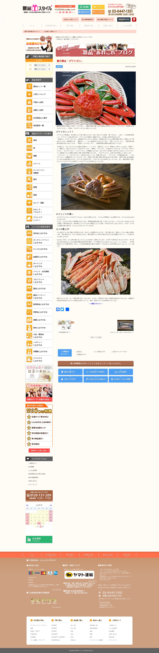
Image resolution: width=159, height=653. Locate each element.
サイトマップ (131, 1)
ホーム (32, 25)
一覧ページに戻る (95, 337)
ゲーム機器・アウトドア (38, 640)
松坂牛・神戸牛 (35, 631)
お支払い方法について (71, 19)
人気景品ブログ (81, 354)
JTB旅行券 (34, 634)
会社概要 (122, 1)
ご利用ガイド (115, 1)
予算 (30, 65)
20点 (72, 637)
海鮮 (32, 628)
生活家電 (33, 637)
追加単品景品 (94, 628)
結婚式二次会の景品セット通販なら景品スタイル (71, 37)
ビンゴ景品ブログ (99, 351)
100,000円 (54, 634)
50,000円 (54, 628)
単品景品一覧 (94, 625)
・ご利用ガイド (32, 463)
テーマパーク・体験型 (96, 640)
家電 (91, 634)
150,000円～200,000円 (58, 637)
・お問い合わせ (32, 481)
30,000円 (54, 625)
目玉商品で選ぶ (51, 25)
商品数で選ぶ (89, 25)
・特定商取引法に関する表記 (36, 474)
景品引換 (127, 555)
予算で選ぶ (70, 25)
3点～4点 (73, 625)
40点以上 (73, 640)
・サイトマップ (32, 484)
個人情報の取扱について (105, 19)
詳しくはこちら (57, 589)
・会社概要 (30, 467)
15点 (72, 634)
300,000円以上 (55, 640)
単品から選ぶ (108, 25)
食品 (91, 631)
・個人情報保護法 (32, 477)
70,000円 (54, 631)
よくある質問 (127, 25)
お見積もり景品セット (50, 31)
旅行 (91, 637)
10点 (72, 631)
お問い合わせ (113, 634)
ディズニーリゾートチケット (39, 625)
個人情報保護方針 (87, 19)
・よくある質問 (32, 470)
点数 (30, 69)
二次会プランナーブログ (119, 351)
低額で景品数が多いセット (32, 31)
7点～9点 (73, 628)
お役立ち (59, 66)
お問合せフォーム (34, 584)
